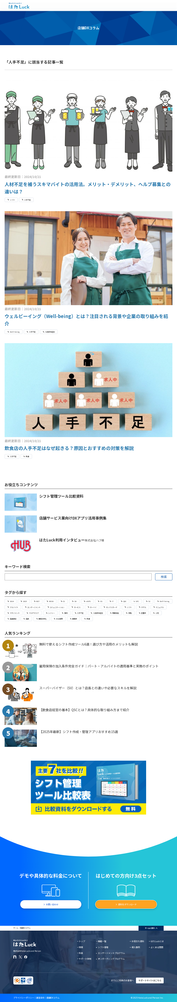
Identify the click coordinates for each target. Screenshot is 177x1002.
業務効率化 (42, 618)
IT (113, 601)
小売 (157, 613)
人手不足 (27, 200)
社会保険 (59, 618)
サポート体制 (85, 958)
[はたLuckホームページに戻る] (19, 6)
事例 (66, 613)
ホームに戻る (150, 928)
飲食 (27, 456)
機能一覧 (102, 941)
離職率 (74, 618)
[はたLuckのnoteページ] (14, 956)
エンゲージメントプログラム (111, 953)
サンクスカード (111, 607)
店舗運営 (13, 618)
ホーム (15, 927)
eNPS (88, 601)
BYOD (51, 601)
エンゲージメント (33, 607)
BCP (37, 601)
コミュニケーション (57, 607)
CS (64, 601)
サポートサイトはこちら (150, 980)
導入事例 (136, 947)
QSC (124, 601)
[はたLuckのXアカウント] (20, 956)
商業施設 (115, 613)
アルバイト (14, 607)
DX (75, 601)
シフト (12, 200)
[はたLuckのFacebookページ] (25, 956)
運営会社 (40, 997)
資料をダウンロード (127, 904)
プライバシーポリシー (23, 997)
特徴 (81, 947)
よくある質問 (157, 947)
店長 (27, 618)
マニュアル (160, 607)
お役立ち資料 (138, 941)
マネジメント (15, 613)
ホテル (143, 607)
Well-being (15, 331)
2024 (12, 601)
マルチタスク (34, 613)
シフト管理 (103, 947)
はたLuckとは (157, 941)
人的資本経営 (50, 331)
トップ (82, 941)
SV (149, 601)
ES (101, 601)
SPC (137, 601)
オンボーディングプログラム (111, 958)
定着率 (143, 613)
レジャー (51, 613)
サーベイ (93, 607)
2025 (25, 601)
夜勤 (130, 613)
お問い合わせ (52, 904)
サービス (77, 607)
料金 (81, 953)
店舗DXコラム (53, 997)
